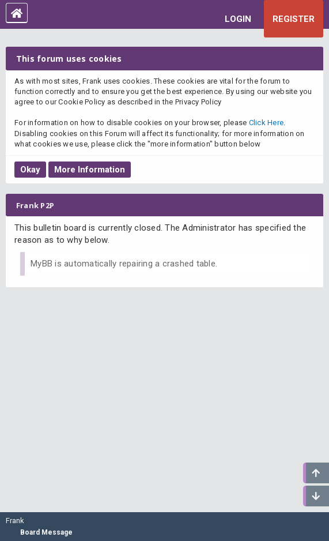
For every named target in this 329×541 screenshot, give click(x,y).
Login (238, 19)
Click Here (266, 122)
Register (294, 19)
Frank (15, 520)
